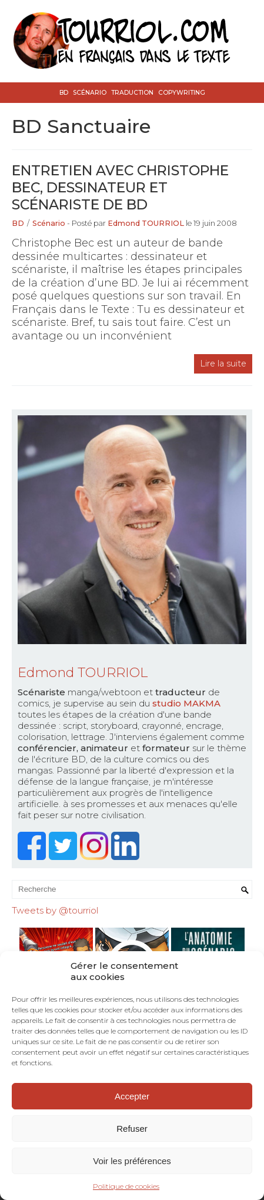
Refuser (132, 1129)
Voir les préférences (132, 1161)
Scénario (89, 92)
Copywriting (181, 92)
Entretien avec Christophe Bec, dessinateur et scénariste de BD (120, 187)
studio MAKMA (186, 703)
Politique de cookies (126, 1186)
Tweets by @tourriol (55, 910)
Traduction (132, 92)
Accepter (132, 1096)
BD (63, 92)
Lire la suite (223, 363)
